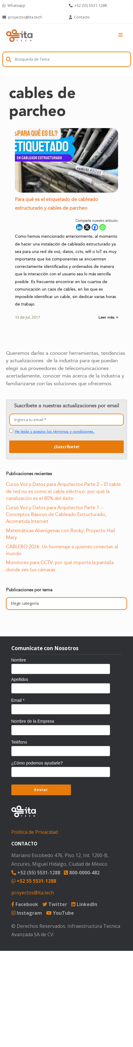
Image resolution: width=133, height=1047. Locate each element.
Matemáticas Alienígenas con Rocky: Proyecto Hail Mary (60, 534)
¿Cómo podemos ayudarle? (37, 763)
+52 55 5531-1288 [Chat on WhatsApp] (33, 881)
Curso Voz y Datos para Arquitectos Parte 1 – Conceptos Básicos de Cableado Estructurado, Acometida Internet (56, 514)
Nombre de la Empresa (32, 721)
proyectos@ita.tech (32, 892)
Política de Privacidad (34, 832)
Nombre (18, 660)
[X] (87, 227)
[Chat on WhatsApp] (33, 6)
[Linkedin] (79, 227)
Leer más (108, 318)
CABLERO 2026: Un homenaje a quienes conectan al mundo (62, 550)
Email (17, 700)
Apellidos (19, 679)
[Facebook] (95, 227)
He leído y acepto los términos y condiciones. (55, 432)
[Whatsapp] (102, 227)
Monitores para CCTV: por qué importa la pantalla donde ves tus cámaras (60, 566)
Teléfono (19, 742)
